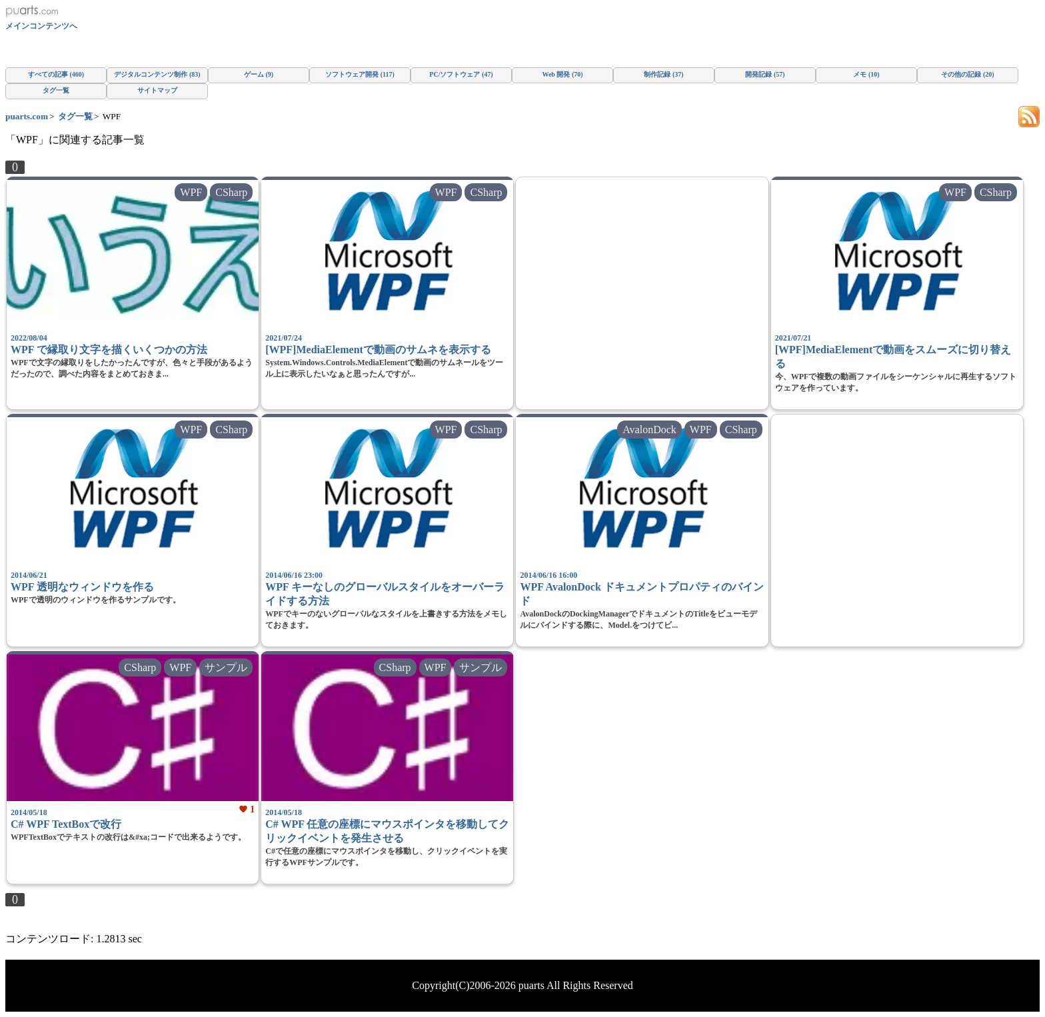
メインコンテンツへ (41, 26)
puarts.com (26, 116)
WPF (191, 192)
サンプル (226, 667)
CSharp (231, 192)
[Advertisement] (642, 289)
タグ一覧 (75, 116)
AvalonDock (649, 429)
